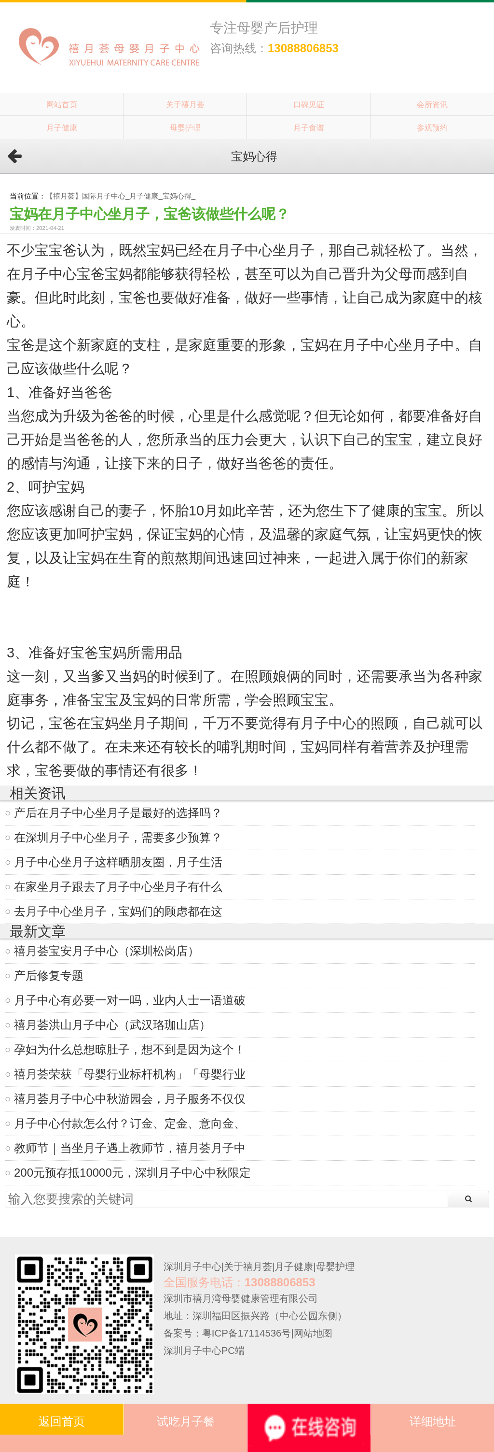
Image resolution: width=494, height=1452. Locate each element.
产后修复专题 (48, 975)
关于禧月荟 (185, 104)
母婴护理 (185, 127)
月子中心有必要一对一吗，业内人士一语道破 (130, 1000)
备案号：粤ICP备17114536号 (227, 1333)
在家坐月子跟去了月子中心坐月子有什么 (118, 886)
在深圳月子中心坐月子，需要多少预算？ (118, 837)
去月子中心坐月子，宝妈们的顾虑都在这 (118, 911)
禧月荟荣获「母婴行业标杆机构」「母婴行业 (130, 1074)
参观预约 (432, 127)
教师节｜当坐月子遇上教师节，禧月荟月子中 (130, 1147)
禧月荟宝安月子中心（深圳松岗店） (106, 950)
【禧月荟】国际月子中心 (85, 196)
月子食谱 (308, 127)
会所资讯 (432, 104)
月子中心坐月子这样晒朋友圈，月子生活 (118, 861)
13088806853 (303, 48)
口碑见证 (308, 104)
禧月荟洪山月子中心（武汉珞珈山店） (112, 1024)
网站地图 (313, 1333)
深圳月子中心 (192, 1266)
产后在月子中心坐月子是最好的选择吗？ (118, 812)
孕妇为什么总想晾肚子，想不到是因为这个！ (130, 1049)
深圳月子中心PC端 (204, 1350)
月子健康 (61, 127)
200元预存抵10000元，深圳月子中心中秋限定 (132, 1172)
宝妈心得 (177, 196)
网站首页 (61, 104)
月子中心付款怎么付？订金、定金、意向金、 (130, 1123)
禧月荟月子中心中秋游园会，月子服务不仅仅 (130, 1098)
